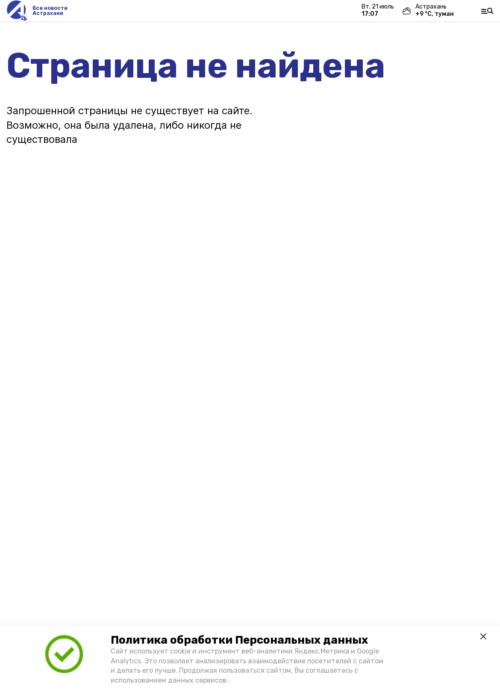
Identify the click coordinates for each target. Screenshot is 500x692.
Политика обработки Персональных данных (239, 640)
